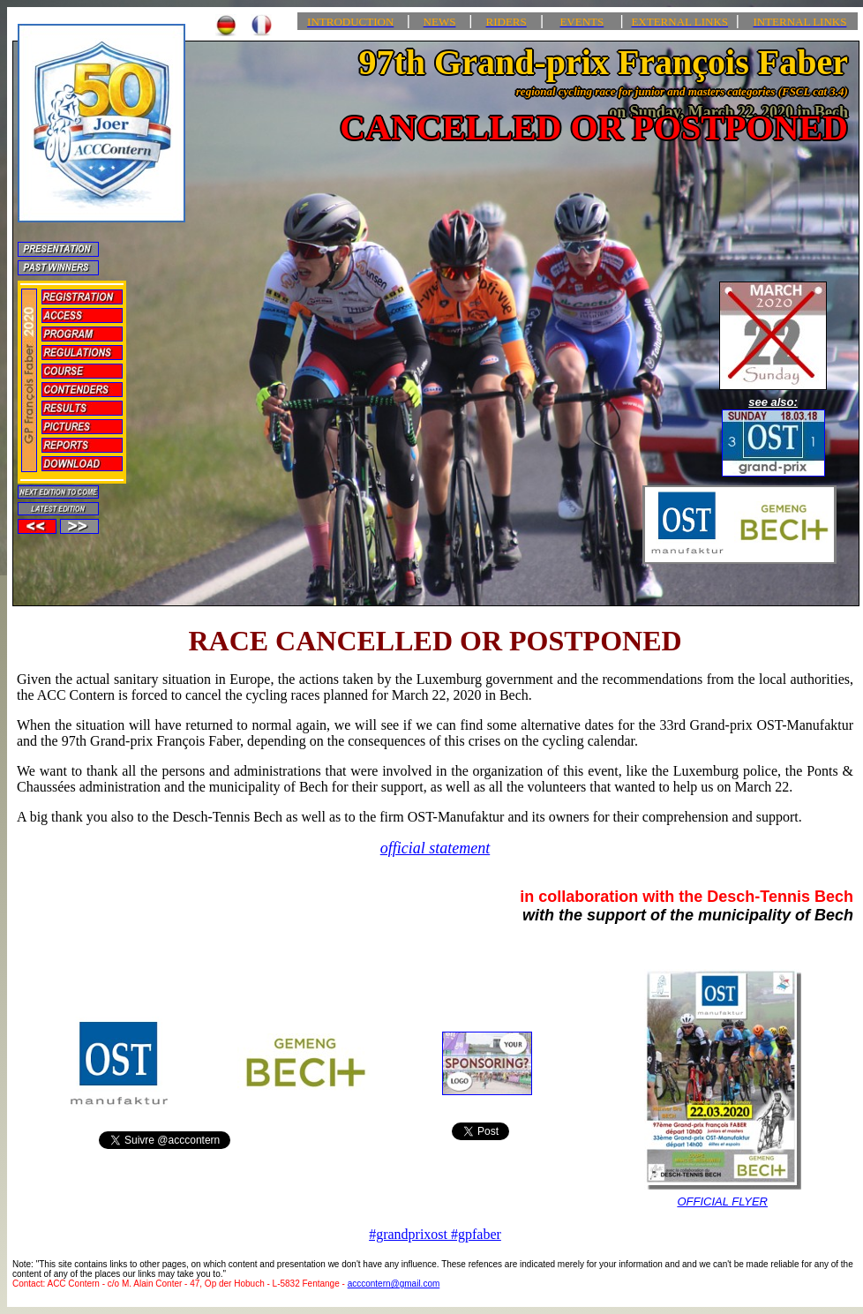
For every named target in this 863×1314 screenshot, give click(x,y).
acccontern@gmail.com (394, 1283)
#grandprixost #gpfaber (435, 1234)
